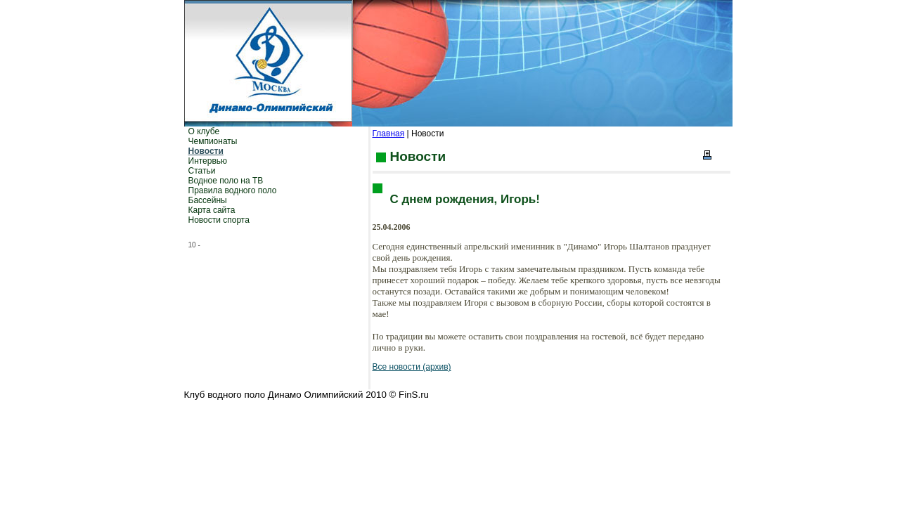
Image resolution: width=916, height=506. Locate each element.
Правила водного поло (232, 190)
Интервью (208, 161)
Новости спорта (219, 220)
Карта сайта (212, 210)
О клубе (204, 131)
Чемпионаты (213, 141)
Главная (389, 133)
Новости (206, 151)
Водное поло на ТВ (226, 181)
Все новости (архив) (412, 367)
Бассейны (207, 200)
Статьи (202, 171)
